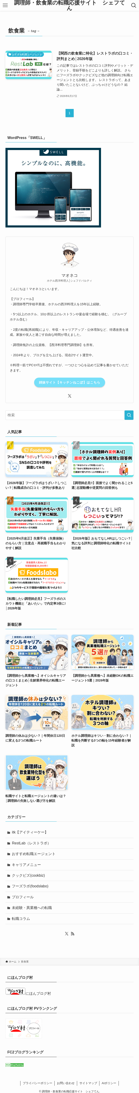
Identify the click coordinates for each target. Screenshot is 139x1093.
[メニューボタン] (5, 5)
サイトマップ (88, 1083)
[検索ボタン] (134, 5)
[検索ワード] (69, 415)
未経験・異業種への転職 (32, 908)
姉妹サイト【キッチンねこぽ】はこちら (69, 382)
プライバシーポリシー (37, 1083)
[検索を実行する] (129, 415)
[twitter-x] (69, 396)
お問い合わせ (66, 1083)
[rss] (72, 933)
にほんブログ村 (28, 993)
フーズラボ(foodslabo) (30, 886)
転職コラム (21, 919)
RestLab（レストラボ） (31, 843)
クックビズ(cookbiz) (28, 875)
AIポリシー (109, 1083)
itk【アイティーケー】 (30, 832)
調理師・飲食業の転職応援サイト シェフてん (69, 5)
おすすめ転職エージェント (34, 854)
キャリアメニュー (26, 865)
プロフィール (23, 897)
